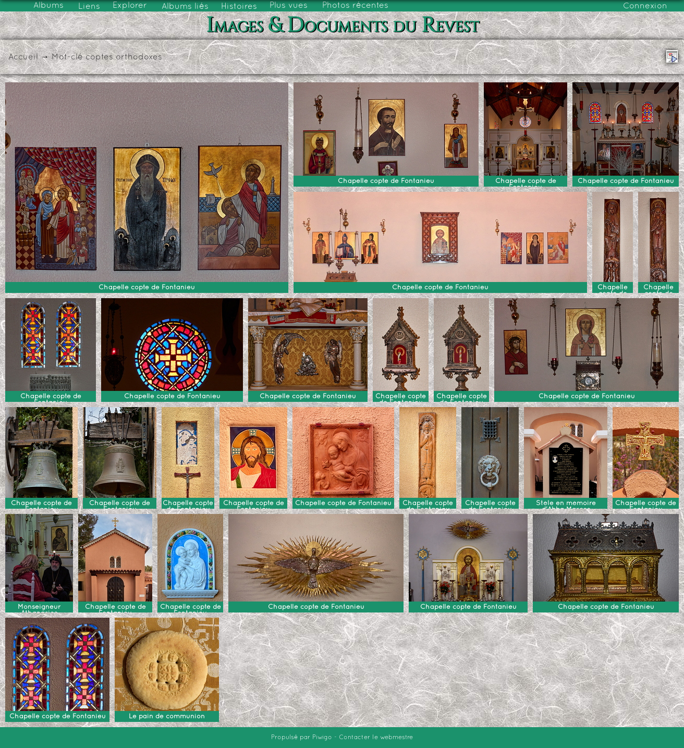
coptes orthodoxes (124, 57)
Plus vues (289, 5)
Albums (48, 5)
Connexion (645, 6)
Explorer (130, 5)
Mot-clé (67, 57)
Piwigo (322, 737)
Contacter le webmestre (376, 737)
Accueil (23, 57)
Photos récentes (355, 5)
